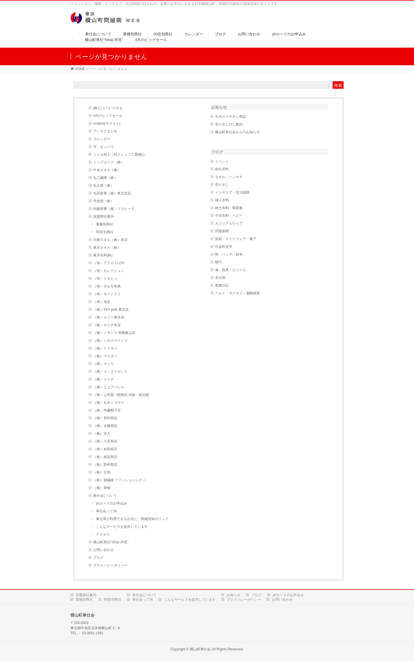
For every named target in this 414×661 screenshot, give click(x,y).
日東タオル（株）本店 (110, 240)
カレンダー (101, 139)
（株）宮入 (101, 434)
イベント (222, 161)
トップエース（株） (108, 162)
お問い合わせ (103, 550)
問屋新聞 (222, 231)
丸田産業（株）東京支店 (112, 193)
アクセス (103, 534)
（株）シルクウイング (110, 341)
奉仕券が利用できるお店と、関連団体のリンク (132, 519)
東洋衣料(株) (103, 255)
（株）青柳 (105, 488)
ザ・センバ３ (103, 147)
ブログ (98, 558)
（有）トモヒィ (105, 279)
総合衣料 (222, 169)
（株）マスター (105, 356)
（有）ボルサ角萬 (107, 286)
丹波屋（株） (103, 201)
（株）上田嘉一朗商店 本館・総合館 (121, 395)
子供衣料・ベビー (229, 216)
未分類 (220, 278)
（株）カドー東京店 (108, 317)
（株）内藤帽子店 (107, 410)
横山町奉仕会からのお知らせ (237, 132)
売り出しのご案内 (229, 124)
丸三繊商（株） (105, 178)
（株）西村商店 (105, 465)
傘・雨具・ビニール (230, 270)
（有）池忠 (101, 302)
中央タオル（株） (107, 170)
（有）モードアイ (107, 294)
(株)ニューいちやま (108, 108)
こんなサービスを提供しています (122, 527)
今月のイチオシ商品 (230, 117)
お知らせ (219, 107)
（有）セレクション (108, 271)
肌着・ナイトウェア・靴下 (235, 239)
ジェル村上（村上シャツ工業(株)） (120, 154)
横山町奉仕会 (200, 649)
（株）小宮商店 (105, 441)
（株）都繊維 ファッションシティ (119, 480)
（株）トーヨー (105, 348)
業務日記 (222, 285)
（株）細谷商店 (105, 457)
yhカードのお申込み (111, 503)
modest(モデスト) (106, 123)
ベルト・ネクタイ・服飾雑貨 (237, 293)
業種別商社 (104, 224)
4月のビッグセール (108, 116)
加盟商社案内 (103, 216)
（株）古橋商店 (105, 426)
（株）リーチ (103, 379)
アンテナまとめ (105, 131)
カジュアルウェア (229, 223)
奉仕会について (105, 496)
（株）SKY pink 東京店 (111, 310)
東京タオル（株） (107, 248)
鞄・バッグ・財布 (229, 254)
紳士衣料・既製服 (229, 208)
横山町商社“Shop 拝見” (111, 542)
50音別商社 (105, 232)
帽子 (218, 262)
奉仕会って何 (106, 511)
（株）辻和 (101, 472)
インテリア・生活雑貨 (232, 192)
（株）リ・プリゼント (110, 372)
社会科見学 (223, 247)
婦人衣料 (222, 200)
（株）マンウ (103, 364)
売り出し (222, 185)
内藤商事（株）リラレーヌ (114, 209)
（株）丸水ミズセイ (108, 403)
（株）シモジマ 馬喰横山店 (114, 333)
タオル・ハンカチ (229, 177)
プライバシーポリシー (110, 565)
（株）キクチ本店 (107, 325)
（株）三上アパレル (108, 387)
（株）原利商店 (105, 418)
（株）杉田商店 (105, 449)
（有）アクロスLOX (108, 263)
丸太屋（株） (103, 185)
